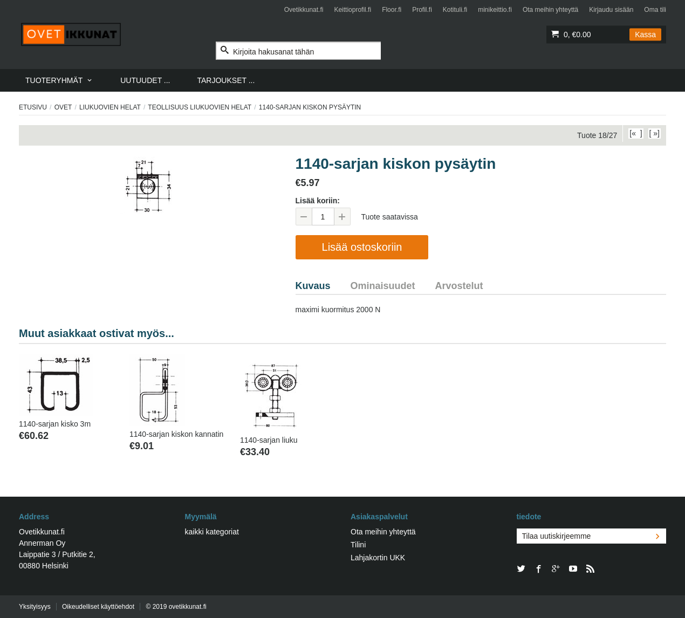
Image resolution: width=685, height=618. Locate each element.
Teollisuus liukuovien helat (199, 107)
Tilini (358, 544)
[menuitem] (59, 80)
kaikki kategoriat (212, 531)
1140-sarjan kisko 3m (55, 424)
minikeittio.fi (495, 9)
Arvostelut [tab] (459, 286)
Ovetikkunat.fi (304, 9)
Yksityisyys (35, 606)
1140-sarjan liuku (269, 440)
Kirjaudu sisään (611, 9)
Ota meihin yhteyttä (550, 9)
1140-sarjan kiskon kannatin (176, 434)
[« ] (635, 133)
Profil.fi (422, 9)
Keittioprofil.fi (352, 9)
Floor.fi (391, 9)
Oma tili (655, 9)
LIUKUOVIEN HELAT (110, 107)
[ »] (654, 133)
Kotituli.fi (455, 9)
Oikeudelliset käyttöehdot (98, 606)
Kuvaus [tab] (313, 286)
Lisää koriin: (318, 200)
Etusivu (33, 107)
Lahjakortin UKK (378, 557)
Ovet (63, 107)
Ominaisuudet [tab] (383, 286)
